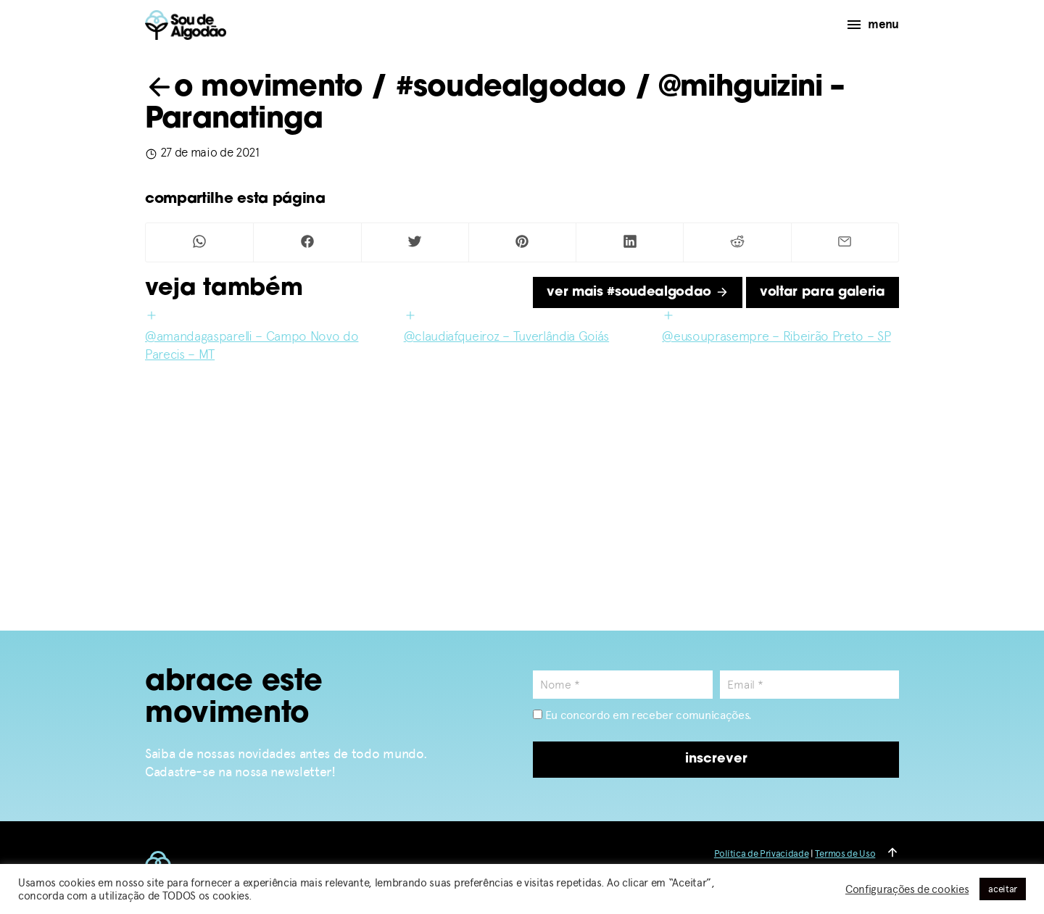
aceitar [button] (1002, 889)
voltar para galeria (822, 292)
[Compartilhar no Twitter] (415, 242)
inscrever (716, 759)
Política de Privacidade (761, 853)
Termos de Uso (845, 853)
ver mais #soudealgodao (638, 292)
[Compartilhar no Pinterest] (522, 242)
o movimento (253, 88)
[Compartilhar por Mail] (845, 242)
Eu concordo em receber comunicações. (642, 715)
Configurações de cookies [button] (907, 889)
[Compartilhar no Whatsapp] (199, 242)
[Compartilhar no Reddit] (737, 242)
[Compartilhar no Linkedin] (629, 242)
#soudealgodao (511, 88)
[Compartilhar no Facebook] (307, 242)
